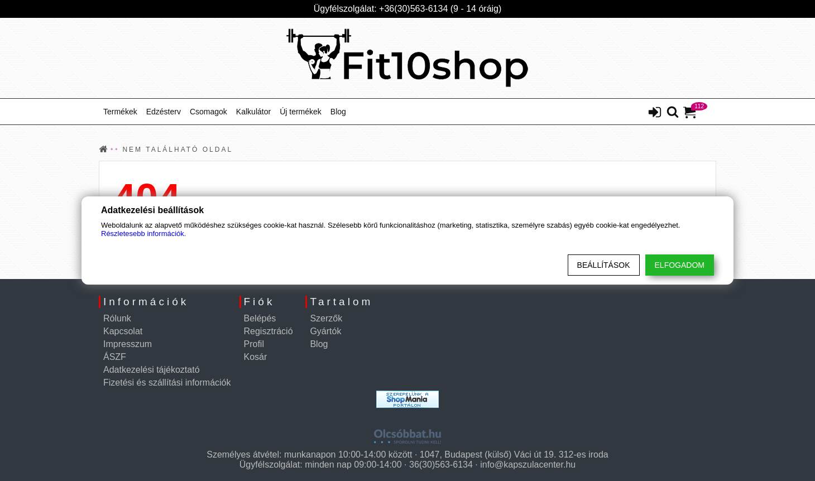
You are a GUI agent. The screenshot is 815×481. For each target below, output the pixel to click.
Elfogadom (679, 265)
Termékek (120, 111)
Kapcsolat (122, 331)
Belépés (260, 318)
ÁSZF (114, 357)
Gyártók (325, 331)
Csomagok (208, 111)
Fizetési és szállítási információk (167, 382)
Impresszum (127, 344)
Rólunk (117, 318)
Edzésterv (163, 111)
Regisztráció (268, 331)
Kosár (255, 357)
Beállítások (603, 265)
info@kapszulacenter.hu (528, 464)
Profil (254, 344)
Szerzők (326, 318)
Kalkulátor (253, 111)
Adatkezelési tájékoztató (151, 369)
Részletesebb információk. (143, 233)
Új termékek (301, 111)
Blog (338, 111)
